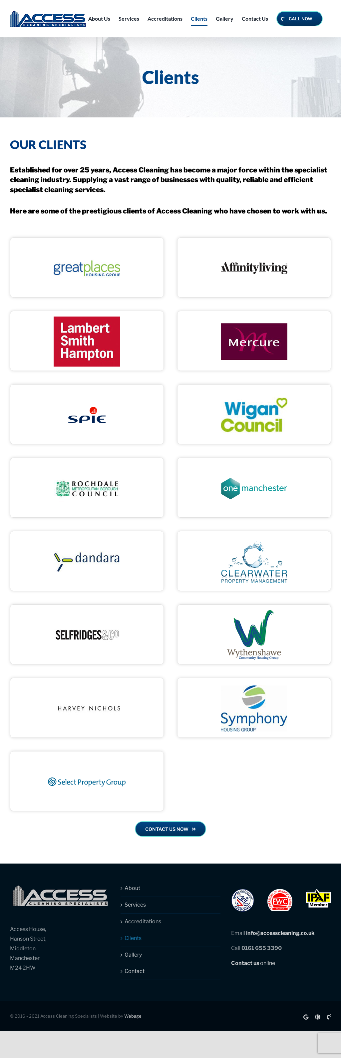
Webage (133, 1016)
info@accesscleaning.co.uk (280, 933)
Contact (135, 971)
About (132, 888)
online (253, 963)
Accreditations (143, 921)
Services (135, 905)
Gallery (133, 955)
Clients (133, 938)
